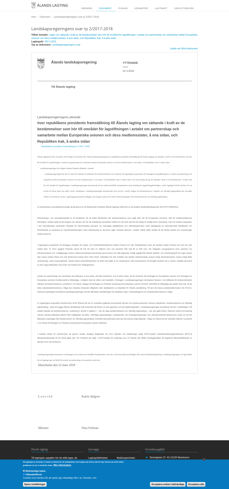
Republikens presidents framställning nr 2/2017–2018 (65, 146)
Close (204, 462)
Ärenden (86, 8)
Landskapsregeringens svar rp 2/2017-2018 (76, 17)
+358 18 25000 (157, 461)
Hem (33, 17)
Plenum (122, 8)
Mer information (62, 467)
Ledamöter (141, 8)
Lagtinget (161, 8)
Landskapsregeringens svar (66, 44)
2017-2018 (50, 41)
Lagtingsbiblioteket (98, 458)
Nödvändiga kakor (35, 473)
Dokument (105, 8)
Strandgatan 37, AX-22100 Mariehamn (169, 457)
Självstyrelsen (184, 8)
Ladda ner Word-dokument (184, 48)
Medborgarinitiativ (126, 458)
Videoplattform (33, 477)
